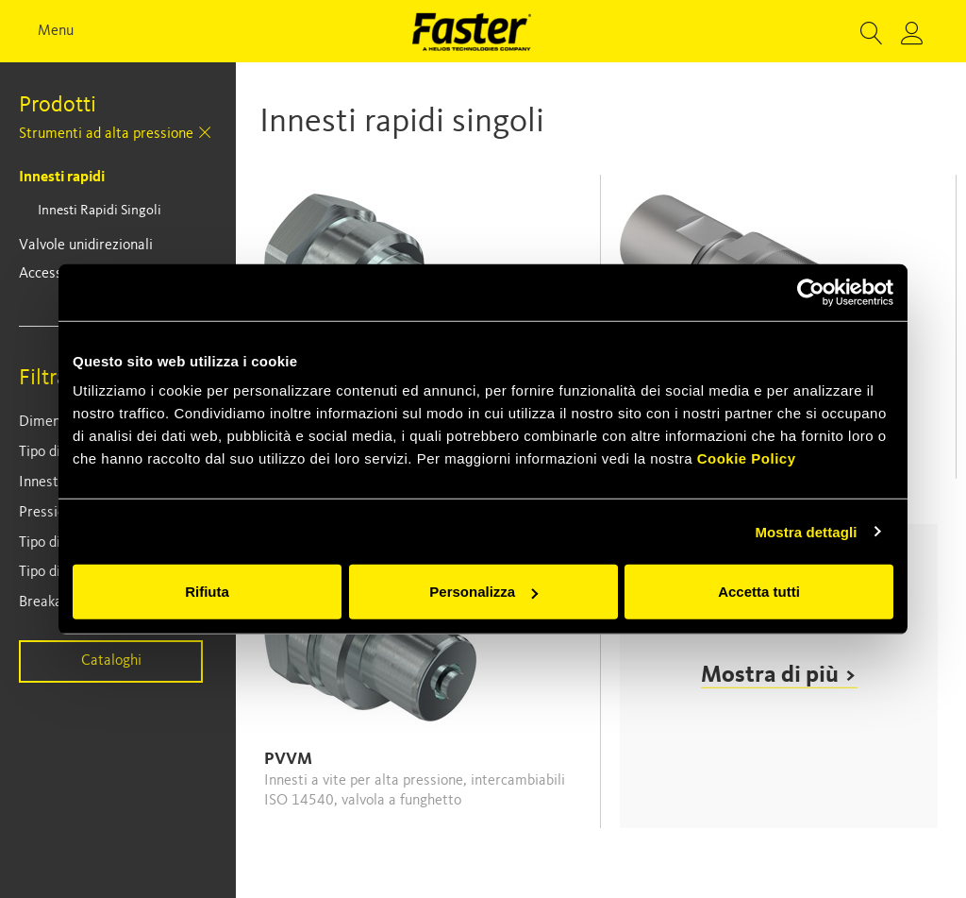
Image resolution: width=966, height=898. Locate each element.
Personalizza (483, 592)
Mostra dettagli (806, 531)
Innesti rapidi (62, 177)
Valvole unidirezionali (86, 245)
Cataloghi (111, 661)
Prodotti (57, 105)
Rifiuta (207, 592)
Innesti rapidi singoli (99, 211)
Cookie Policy (746, 458)
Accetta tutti (759, 592)
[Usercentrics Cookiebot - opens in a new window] (810, 292)
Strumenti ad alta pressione (106, 134)
